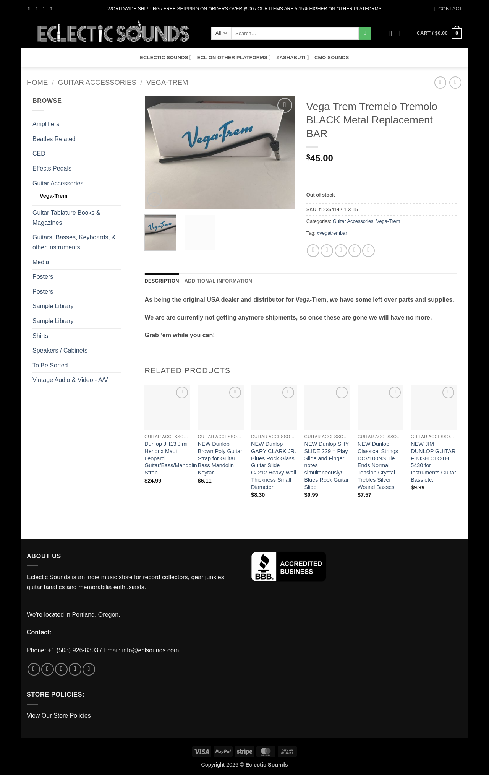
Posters (42, 276)
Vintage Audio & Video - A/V (70, 380)
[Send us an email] (52, 8)
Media (40, 262)
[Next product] (440, 82)
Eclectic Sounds (165, 57)
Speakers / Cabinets (59, 350)
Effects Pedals (51, 168)
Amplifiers (45, 124)
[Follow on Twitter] (45, 8)
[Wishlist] (390, 33)
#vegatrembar (332, 233)
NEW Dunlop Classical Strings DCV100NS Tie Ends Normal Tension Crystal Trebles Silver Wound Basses (378, 465)
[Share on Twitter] (327, 250)
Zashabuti (292, 57)
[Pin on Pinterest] (354, 250)
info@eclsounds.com (150, 650)
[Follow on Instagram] (38, 8)
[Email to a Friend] (341, 250)
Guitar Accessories (97, 82)
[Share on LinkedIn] (368, 250)
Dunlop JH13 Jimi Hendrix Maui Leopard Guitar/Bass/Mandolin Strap (170, 458)
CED (38, 153)
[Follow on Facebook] (30, 8)
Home (37, 82)
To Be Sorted (50, 365)
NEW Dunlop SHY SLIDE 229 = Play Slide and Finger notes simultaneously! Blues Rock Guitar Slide (326, 465)
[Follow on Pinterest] (89, 669)
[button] (401, 33)
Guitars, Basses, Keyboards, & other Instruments (74, 242)
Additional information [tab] (218, 281)
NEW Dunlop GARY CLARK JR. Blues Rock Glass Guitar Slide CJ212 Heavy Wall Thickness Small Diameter (273, 465)
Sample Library (53, 306)
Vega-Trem (167, 82)
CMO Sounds (331, 57)
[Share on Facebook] (313, 250)
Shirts (40, 336)
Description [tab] (162, 281)
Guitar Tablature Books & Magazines (66, 218)
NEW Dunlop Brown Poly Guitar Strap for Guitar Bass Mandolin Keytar (220, 458)
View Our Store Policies (59, 715)
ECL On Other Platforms (234, 57)
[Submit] (365, 33)
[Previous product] (455, 82)
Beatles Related (54, 139)
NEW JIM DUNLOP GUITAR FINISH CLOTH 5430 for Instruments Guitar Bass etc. (433, 462)
